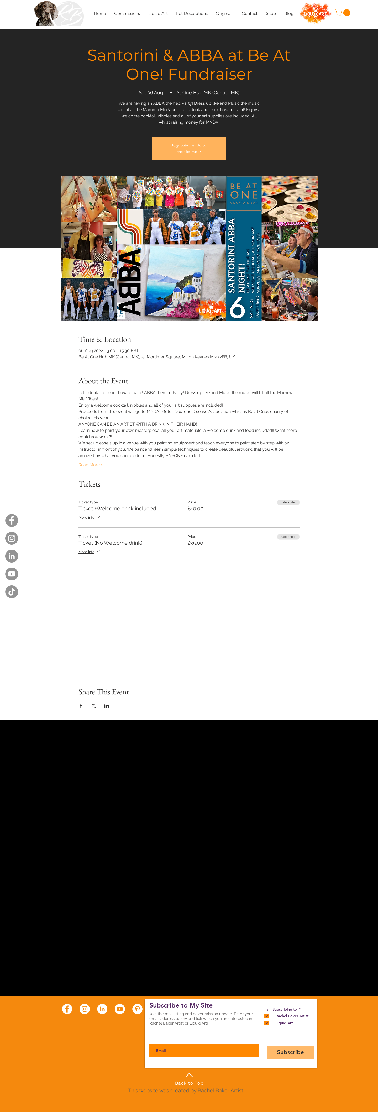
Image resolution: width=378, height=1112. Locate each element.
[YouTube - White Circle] (120, 1009)
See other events (189, 151)
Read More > (90, 464)
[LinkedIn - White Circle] (102, 1009)
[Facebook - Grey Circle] (11, 520)
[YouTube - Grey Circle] (11, 574)
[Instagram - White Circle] (85, 1009)
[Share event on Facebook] (80, 706)
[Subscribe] (290, 1052)
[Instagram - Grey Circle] (11, 538)
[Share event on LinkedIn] (106, 706)
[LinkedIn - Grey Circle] (11, 556)
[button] (343, 12)
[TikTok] (11, 591)
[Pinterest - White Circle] (137, 1009)
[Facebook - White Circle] (67, 1009)
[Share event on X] (93, 706)
